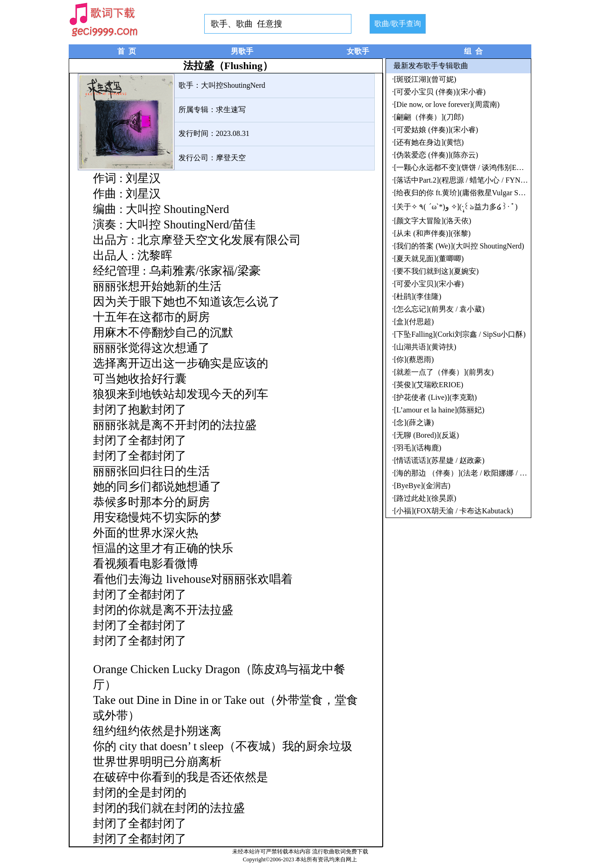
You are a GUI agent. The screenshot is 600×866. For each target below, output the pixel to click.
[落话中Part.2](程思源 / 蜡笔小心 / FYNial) (462, 180)
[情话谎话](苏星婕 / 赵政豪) (439, 460)
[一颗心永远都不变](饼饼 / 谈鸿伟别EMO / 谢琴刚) (476, 167)
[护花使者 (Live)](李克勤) (435, 397)
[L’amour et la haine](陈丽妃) (439, 410)
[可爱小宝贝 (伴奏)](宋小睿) (440, 92)
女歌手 (358, 51)
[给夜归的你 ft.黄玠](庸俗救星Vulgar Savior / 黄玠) (475, 193)
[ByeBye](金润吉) (422, 486)
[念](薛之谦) (414, 422)
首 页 (126, 51)
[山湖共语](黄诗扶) (425, 347)
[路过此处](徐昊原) (425, 498)
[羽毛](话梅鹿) (417, 448)
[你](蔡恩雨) (414, 359)
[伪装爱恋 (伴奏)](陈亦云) (436, 155)
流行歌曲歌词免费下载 (340, 851)
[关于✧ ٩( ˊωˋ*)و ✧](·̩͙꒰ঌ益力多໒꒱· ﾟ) (456, 207)
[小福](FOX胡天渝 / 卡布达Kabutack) (453, 511)
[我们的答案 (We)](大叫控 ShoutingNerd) (459, 246)
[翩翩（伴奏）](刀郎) (429, 117)
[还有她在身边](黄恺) (429, 142)
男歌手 (242, 51)
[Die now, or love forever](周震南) (447, 104)
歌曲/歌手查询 (397, 24)
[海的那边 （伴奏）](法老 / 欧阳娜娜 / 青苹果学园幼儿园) (488, 473)
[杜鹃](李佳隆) (417, 296)
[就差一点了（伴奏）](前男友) (443, 372)
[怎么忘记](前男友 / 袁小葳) (439, 309)
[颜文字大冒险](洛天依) (432, 221)
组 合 (473, 51)
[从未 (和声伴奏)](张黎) (432, 233)
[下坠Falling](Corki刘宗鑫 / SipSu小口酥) (460, 334)
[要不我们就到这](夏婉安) (436, 271)
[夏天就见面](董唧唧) (429, 259)
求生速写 (231, 110)
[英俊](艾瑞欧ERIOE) (428, 385)
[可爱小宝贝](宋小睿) (429, 284)
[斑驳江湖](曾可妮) (425, 79)
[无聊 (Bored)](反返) (426, 435)
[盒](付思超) (414, 322)
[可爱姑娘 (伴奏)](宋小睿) (436, 130)
